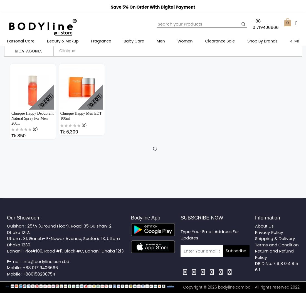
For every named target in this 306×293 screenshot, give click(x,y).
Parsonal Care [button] (20, 41)
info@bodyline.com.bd (46, 261)
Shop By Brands (262, 41)
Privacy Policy (269, 232)
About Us (264, 226)
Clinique (67, 51)
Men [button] (161, 41)
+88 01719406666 (40, 268)
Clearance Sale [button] (220, 41)
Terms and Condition (277, 245)
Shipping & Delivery (275, 238)
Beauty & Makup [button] (63, 41)
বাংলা (294, 41)
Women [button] (185, 41)
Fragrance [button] (101, 41)
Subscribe (236, 251)
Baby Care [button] (134, 41)
